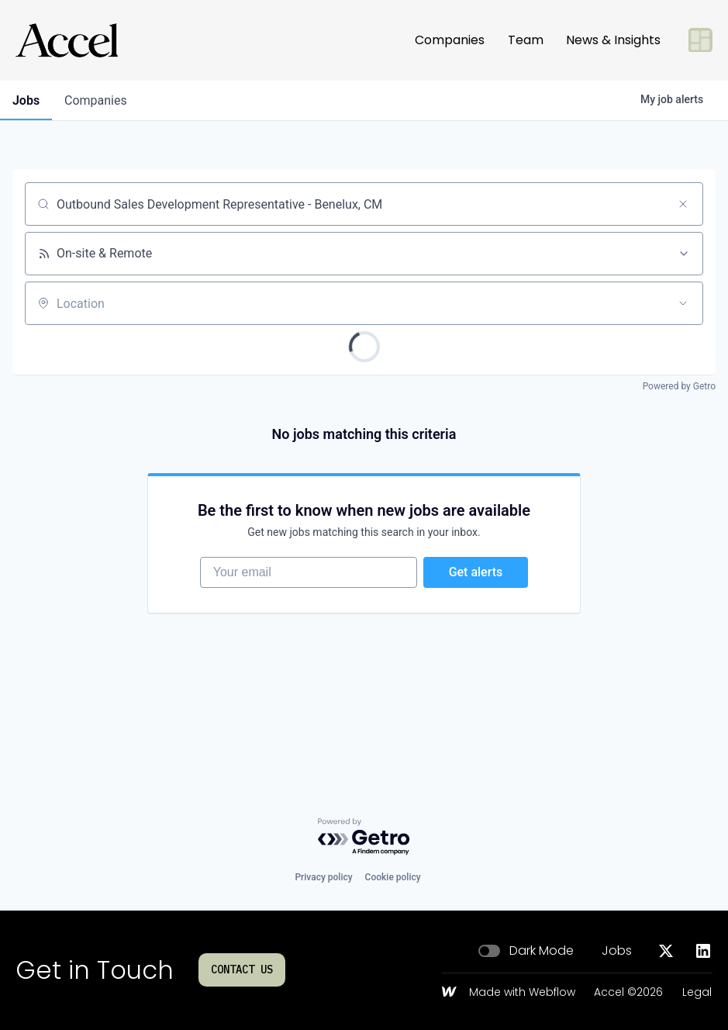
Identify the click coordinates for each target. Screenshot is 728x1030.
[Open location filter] (683, 303)
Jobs (617, 951)
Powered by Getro (679, 386)
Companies (450, 40)
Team (525, 40)
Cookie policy (393, 877)
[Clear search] (683, 204)
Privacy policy (323, 877)
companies (95, 100)
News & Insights (613, 40)
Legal (697, 993)
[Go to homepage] (67, 40)
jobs (26, 100)
